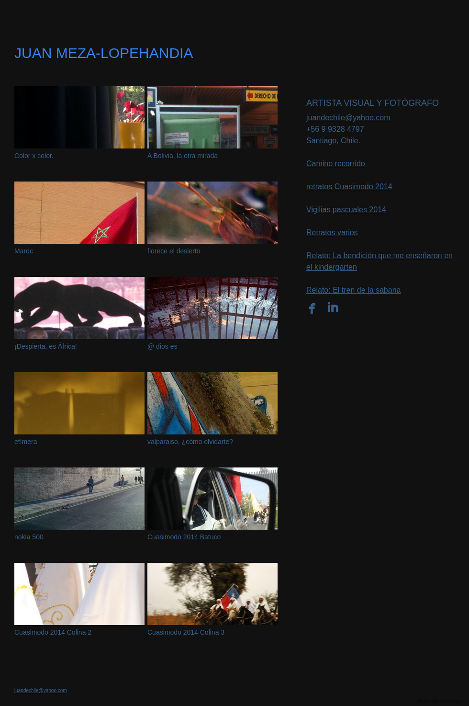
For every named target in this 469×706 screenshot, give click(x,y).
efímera (25, 441)
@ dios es (162, 346)
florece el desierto (174, 251)
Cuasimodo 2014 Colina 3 (185, 632)
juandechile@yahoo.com (348, 118)
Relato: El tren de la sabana (353, 290)
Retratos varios (332, 232)
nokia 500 (29, 537)
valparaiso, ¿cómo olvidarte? (190, 441)
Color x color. (34, 155)
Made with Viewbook (439, 701)
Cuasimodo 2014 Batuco (184, 537)
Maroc (23, 251)
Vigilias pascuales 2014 (346, 209)
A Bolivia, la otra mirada (182, 155)
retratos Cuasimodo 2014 (349, 186)
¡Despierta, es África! (45, 346)
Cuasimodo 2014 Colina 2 (52, 632)
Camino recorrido (335, 163)
